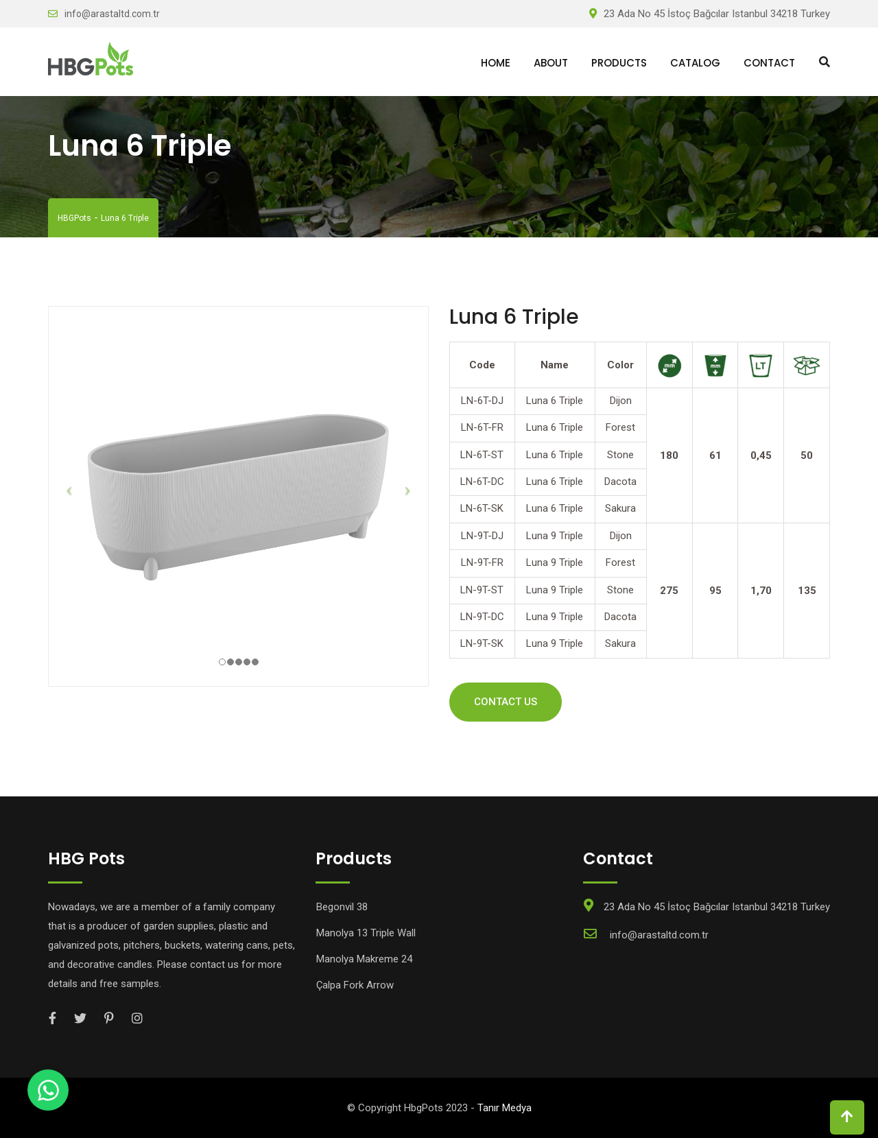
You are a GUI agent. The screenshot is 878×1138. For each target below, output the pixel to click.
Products (619, 63)
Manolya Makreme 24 (364, 959)
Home (495, 63)
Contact (769, 63)
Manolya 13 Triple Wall (366, 933)
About (551, 63)
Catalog (695, 63)
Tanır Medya (504, 1108)
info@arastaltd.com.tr (112, 13)
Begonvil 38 (342, 907)
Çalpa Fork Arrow (355, 985)
